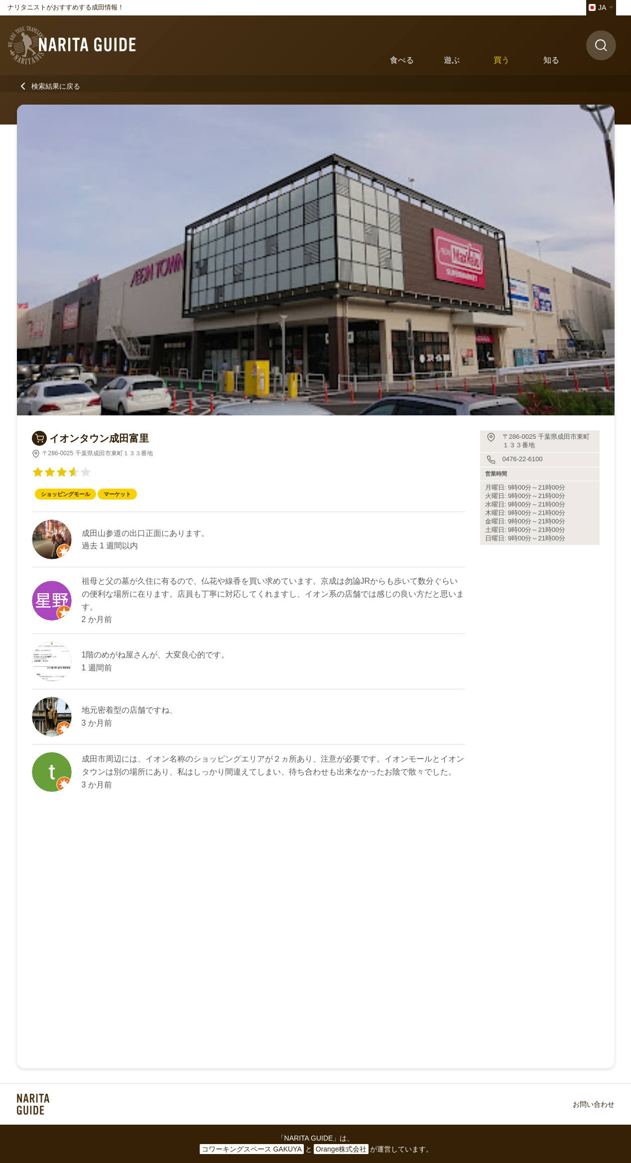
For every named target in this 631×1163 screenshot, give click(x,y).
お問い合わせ (594, 1104)
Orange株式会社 (341, 1149)
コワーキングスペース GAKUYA (252, 1149)
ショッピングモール (65, 494)
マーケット (117, 494)
